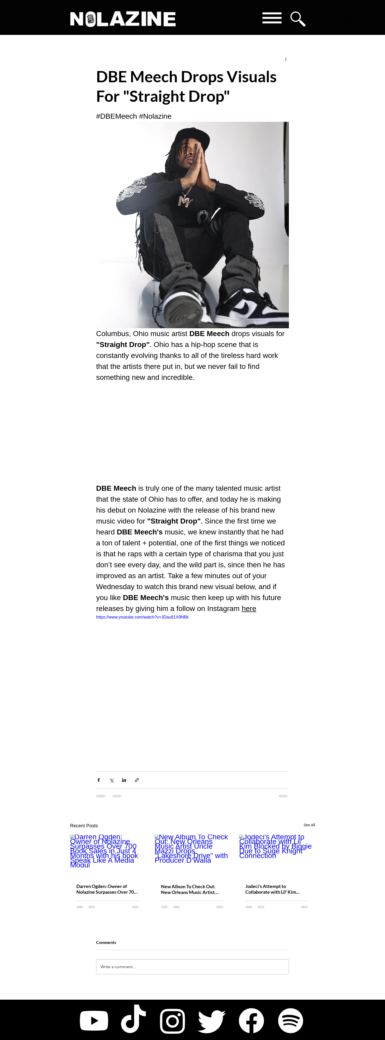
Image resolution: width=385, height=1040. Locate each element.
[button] (271, 19)
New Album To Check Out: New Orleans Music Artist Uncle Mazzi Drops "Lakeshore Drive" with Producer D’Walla (192, 889)
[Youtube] (94, 1020)
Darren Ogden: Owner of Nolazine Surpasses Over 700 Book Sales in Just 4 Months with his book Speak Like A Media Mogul (106, 889)
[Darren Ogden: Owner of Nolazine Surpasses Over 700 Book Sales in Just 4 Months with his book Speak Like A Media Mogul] (108, 856)
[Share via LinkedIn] (124, 780)
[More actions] (286, 59)
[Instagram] (172, 1020)
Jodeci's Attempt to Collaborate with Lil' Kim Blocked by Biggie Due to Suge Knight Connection (276, 889)
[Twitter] (212, 1020)
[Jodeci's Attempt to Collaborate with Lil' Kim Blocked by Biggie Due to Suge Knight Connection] (277, 856)
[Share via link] (136, 780)
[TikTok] (133, 1020)
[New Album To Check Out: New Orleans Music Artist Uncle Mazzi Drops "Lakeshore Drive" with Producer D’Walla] (193, 856)
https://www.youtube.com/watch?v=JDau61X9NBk (142, 617)
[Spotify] (290, 1020)
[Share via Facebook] (98, 780)
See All (309, 825)
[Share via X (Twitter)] (111, 780)
